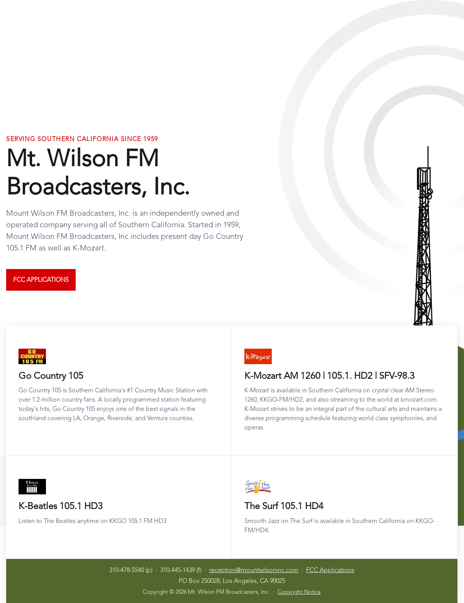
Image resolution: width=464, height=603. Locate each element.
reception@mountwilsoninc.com (253, 570)
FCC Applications (41, 279)
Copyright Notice (299, 592)
